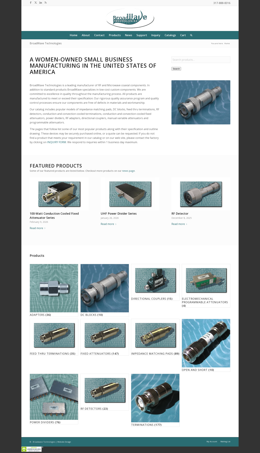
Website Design (64, 442)
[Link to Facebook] (30, 2)
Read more (38, 228)
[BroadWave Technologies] (130, 18)
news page (128, 170)
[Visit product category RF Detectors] (105, 392)
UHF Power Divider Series (119, 213)
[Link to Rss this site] (45, 2)
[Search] (190, 35)
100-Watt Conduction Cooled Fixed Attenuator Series (54, 215)
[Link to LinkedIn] (40, 2)
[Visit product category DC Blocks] (105, 290)
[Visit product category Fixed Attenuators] (105, 337)
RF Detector (179, 213)
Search (176, 69)
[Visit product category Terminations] (155, 400)
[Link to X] (35, 2)
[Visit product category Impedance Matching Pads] (155, 337)
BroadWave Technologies (46, 43)
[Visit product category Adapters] (54, 290)
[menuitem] (74, 35)
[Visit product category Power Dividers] (54, 399)
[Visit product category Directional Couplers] (155, 282)
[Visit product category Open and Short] (206, 345)
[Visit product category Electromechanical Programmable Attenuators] (206, 286)
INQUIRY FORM (56, 142)
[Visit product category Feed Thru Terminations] (54, 337)
